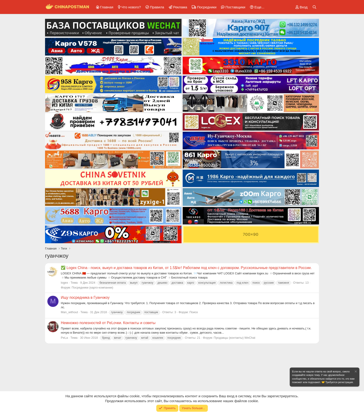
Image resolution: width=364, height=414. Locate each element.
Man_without (69, 312)
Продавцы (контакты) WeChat (234, 337)
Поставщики (235, 7)
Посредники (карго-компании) (92, 287)
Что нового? (131, 7)
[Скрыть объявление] (355, 372)
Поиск (193, 312)
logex (64, 282)
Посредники (206, 7)
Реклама (180, 7)
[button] (256, 7)
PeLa (64, 337)
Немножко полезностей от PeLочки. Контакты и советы (108, 323)
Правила (157, 7)
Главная (106, 7)
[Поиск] (314, 7)
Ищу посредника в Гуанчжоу (85, 297)
